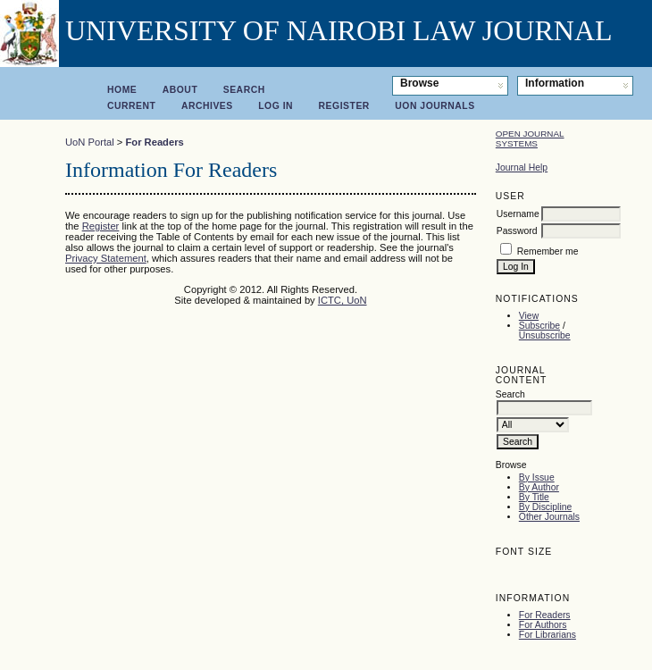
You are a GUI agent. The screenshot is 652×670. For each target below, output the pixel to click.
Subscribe (539, 326)
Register (344, 106)
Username (518, 214)
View (529, 316)
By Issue (537, 477)
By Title (534, 497)
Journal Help (522, 167)
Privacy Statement (105, 258)
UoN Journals (434, 106)
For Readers (545, 615)
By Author (539, 487)
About (180, 90)
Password (517, 231)
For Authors (543, 625)
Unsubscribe (545, 335)
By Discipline (545, 507)
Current (131, 106)
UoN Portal (89, 142)
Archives (207, 106)
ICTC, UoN (342, 300)
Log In (275, 106)
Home (122, 90)
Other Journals (549, 517)
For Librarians (547, 635)
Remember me (548, 251)
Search (244, 90)
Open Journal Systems (530, 138)
